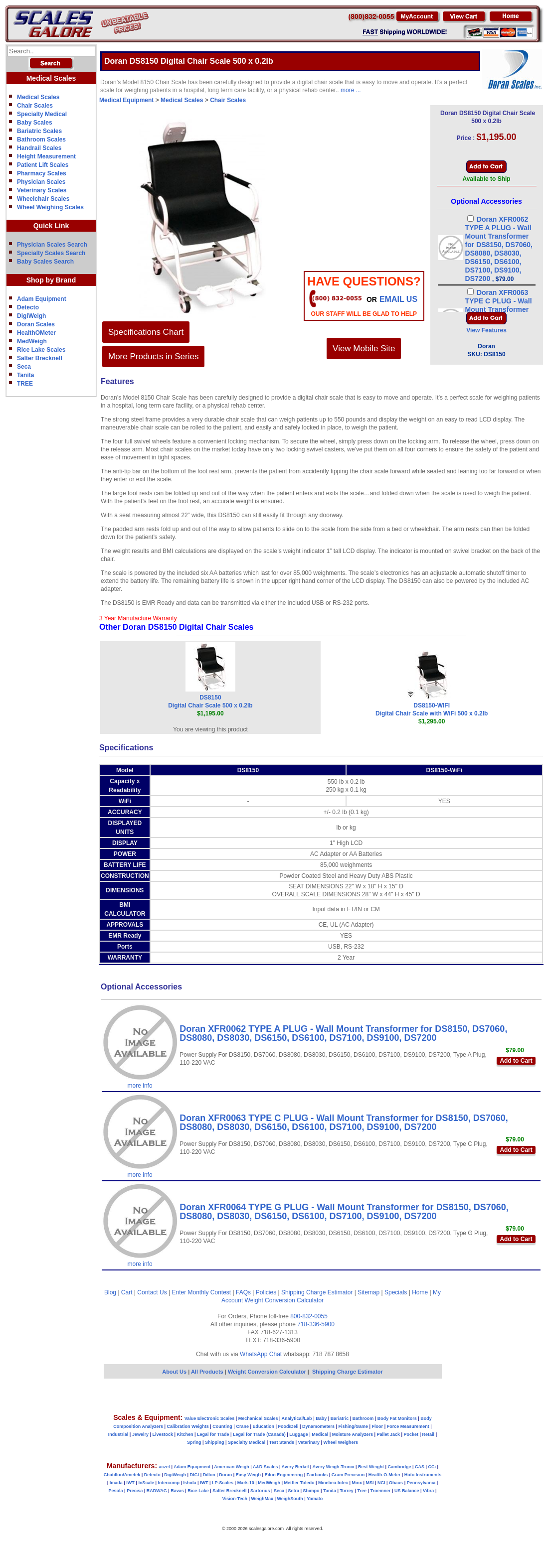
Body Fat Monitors (397, 1418)
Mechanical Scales (258, 1418)
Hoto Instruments (423, 1474)
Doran (225, 1474)
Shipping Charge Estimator (317, 1292)
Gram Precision (348, 1474)
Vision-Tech (234, 1498)
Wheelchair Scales (43, 198)
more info (140, 1085)
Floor (377, 1426)
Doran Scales (36, 324)
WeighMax (262, 1498)
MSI (370, 1482)
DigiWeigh (31, 315)
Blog (110, 1292)
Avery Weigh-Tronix (333, 1466)
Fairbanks (317, 1474)
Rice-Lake (198, 1490)
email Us (398, 299)
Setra (294, 1490)
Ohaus (396, 1482)
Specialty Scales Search (51, 253)
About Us (174, 1372)
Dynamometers (318, 1426)
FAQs (243, 1292)
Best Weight (371, 1466)
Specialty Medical (42, 114)
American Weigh (231, 1466)
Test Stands (281, 1442)
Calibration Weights (187, 1426)
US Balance (406, 1490)
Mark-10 (245, 1482)
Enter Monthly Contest (201, 1292)
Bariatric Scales (39, 131)
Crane (242, 1426)
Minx (357, 1482)
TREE (25, 383)
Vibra (428, 1490)
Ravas (177, 1490)
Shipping (214, 1442)
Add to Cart (516, 1060)
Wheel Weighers (341, 1442)
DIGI (194, 1474)
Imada (116, 1482)
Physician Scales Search (52, 244)
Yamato (315, 1498)
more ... (351, 90)
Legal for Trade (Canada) (259, 1434)
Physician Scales (41, 181)
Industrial (118, 1434)
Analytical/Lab (297, 1418)
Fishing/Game (353, 1426)
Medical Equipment (126, 100)
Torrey (347, 1490)
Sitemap (368, 1292)
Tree (361, 1490)
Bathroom (363, 1418)
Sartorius (260, 1490)
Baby (321, 1418)
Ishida (189, 1482)
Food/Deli (288, 1426)
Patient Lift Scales (42, 164)
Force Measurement (408, 1426)
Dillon (209, 1474)
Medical (320, 1434)
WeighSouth (290, 1498)
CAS (419, 1466)
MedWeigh (32, 341)
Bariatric (340, 1418)
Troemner (380, 1490)
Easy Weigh (248, 1474)
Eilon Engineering (284, 1474)
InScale (146, 1482)
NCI (381, 1482)
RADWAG (157, 1490)
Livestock (162, 1434)
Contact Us (152, 1292)
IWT (130, 1482)
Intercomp (169, 1482)
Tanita (25, 375)
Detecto (28, 307)
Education (263, 1426)
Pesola (116, 1490)
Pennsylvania (421, 1482)
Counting (222, 1426)
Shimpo (311, 1490)
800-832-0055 (309, 1316)
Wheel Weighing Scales (50, 207)
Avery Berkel (295, 1466)
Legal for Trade (213, 1434)
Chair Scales (35, 105)
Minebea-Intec (333, 1482)
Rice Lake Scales (41, 349)
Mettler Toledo (299, 1482)
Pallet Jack (388, 1434)
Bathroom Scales (41, 139)
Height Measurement (46, 156)
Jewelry (140, 1434)
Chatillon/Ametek (122, 1474)
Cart (127, 1292)
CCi (432, 1466)
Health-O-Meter (384, 1474)
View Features (486, 330)
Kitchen (185, 1434)
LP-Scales (222, 1482)
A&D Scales (265, 1466)
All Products (208, 1372)
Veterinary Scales (41, 190)
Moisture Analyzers (352, 1434)
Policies (266, 1292)
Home (420, 1292)
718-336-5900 (316, 1324)
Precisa (135, 1490)
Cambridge (399, 1466)
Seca (24, 366)
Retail (428, 1434)
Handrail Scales (39, 147)
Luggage (298, 1434)
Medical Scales (38, 97)
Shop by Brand (51, 280)
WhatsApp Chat (261, 1354)
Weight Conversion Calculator (284, 1300)
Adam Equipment (41, 298)
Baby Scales (34, 122)
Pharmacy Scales (41, 173)
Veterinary (309, 1442)
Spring (194, 1442)
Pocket (411, 1434)
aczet (164, 1466)
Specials (395, 1292)
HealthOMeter (36, 332)
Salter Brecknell (39, 358)
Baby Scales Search (45, 261)
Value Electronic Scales (209, 1418)
